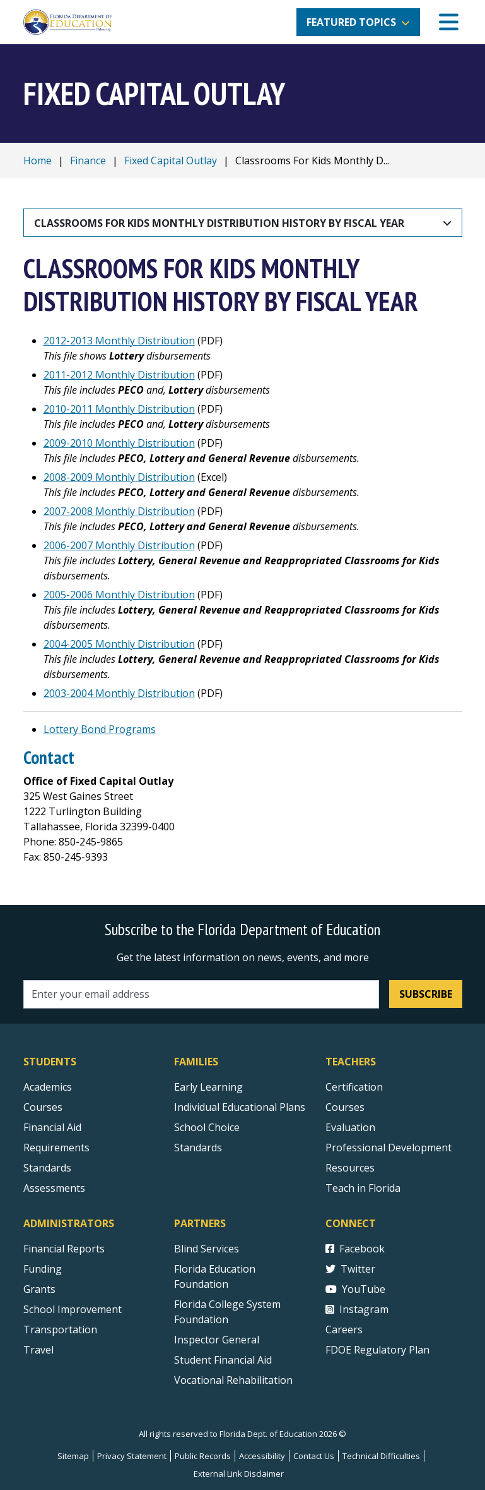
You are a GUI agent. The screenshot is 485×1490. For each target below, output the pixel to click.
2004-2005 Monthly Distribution (119, 644)
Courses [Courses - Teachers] (345, 1107)
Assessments (54, 1188)
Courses (42, 1107)
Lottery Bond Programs (100, 729)
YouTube (355, 1289)
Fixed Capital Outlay (170, 160)
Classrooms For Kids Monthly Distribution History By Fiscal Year (219, 223)
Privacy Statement (132, 1456)
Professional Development (388, 1147)
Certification (354, 1087)
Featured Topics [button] (351, 22)
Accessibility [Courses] (262, 1456)
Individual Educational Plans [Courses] (239, 1107)
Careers (344, 1329)
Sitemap (73, 1456)
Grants (39, 1289)
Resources (350, 1168)
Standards (198, 1147)
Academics (47, 1087)
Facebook (355, 1249)
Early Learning (208, 1087)
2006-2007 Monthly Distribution (119, 545)
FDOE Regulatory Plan (377, 1350)
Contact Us (313, 1456)
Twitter (350, 1269)
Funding (42, 1269)
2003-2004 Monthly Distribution (119, 693)
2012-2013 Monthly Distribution (119, 341)
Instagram (357, 1309)
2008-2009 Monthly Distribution (119, 477)
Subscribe (425, 994)
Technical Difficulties (381, 1456)
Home (37, 160)
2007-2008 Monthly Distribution (119, 511)
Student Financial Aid (223, 1360)
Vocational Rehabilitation (233, 1380)
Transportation (60, 1329)
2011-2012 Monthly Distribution (119, 375)
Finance (88, 160)
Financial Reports (64, 1249)
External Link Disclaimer (239, 1473)
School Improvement (72, 1309)
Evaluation (350, 1127)
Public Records (203, 1456)
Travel (38, 1350)
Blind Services (206, 1249)
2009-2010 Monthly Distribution (119, 443)
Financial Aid (52, 1127)
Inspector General (216, 1340)
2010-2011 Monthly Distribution (119, 409)
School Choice (207, 1127)
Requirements (56, 1147)
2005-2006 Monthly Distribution (119, 595)
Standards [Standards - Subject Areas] (47, 1168)
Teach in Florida (362, 1188)
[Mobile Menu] (448, 22)
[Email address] (201, 994)
